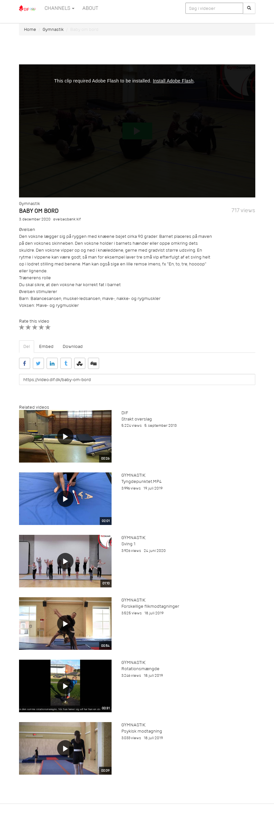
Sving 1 (128, 544)
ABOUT (90, 8)
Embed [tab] (46, 346)
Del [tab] (26, 346)
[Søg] (249, 8)
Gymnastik (53, 29)
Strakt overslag (136, 419)
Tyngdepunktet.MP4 (141, 481)
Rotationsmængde (140, 669)
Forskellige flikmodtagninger (150, 606)
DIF (124, 413)
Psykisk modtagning (141, 731)
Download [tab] (73, 346)
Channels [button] (59, 8)
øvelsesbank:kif (67, 219)
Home (30, 29)
